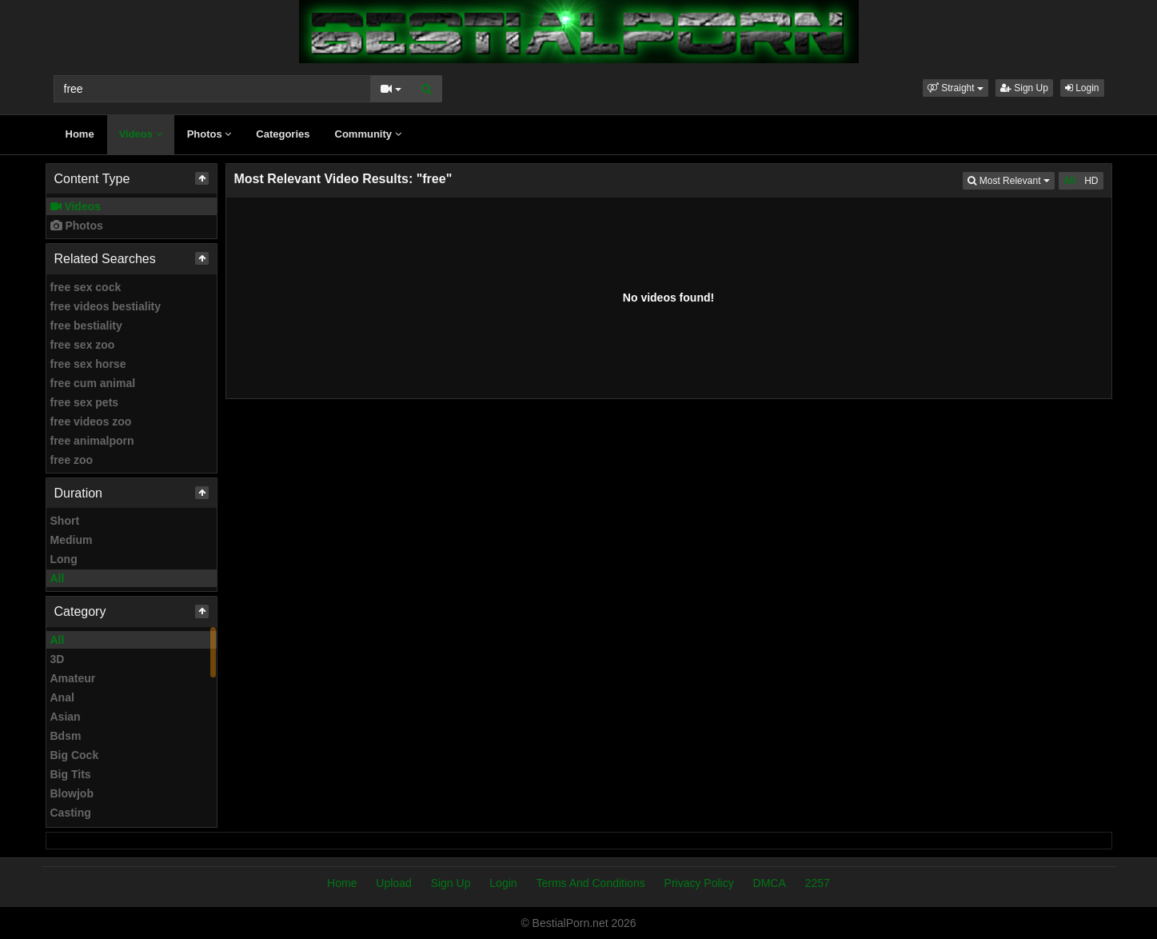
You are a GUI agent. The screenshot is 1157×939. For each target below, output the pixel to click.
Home (80, 134)
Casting (70, 812)
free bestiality (86, 325)
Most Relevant (1010, 179)
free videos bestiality (106, 306)
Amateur (73, 678)
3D (57, 659)
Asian (65, 716)
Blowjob (72, 793)
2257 (817, 883)
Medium (71, 539)
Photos (209, 134)
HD (1091, 180)
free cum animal (93, 383)
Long (64, 559)
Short (65, 520)
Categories (282, 134)
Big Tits (70, 774)
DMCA (769, 883)
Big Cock (74, 755)
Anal (62, 697)
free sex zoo (82, 344)
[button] (955, 88)
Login (1082, 88)
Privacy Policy (699, 883)
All (57, 578)
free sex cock (86, 287)
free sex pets (84, 402)
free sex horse (88, 364)
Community (368, 134)
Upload (393, 883)
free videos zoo (91, 421)
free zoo (72, 460)
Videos (140, 134)
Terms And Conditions (590, 883)
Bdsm (66, 735)
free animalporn (92, 440)
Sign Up (1024, 88)
